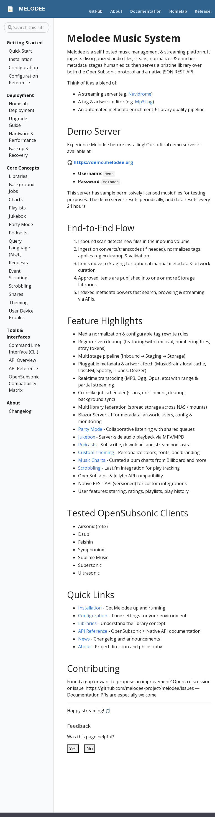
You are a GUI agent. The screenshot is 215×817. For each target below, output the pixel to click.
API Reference (23, 368)
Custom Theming (96, 452)
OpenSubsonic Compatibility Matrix (24, 383)
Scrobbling (20, 286)
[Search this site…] (26, 27)
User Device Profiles (21, 314)
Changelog (20, 411)
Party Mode (21, 224)
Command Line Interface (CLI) (24, 348)
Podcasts (18, 233)
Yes (72, 749)
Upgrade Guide (18, 122)
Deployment (20, 95)
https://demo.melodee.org (103, 162)
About (13, 403)
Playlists (17, 208)
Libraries (18, 176)
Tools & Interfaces (18, 333)
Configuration (23, 68)
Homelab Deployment (21, 107)
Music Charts (91, 460)
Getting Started (25, 43)
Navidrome (139, 94)
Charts (16, 199)
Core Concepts (23, 168)
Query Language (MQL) (19, 247)
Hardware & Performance (22, 136)
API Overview (22, 360)
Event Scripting (18, 274)
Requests (18, 263)
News (84, 639)
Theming (18, 302)
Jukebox (17, 216)
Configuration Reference (23, 79)
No (89, 749)
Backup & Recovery (19, 151)
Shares (16, 294)
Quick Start (20, 51)
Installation (20, 59)
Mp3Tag (144, 102)
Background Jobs (21, 187)
